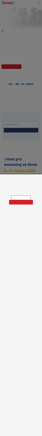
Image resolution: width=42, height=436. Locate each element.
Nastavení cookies (21, 197)
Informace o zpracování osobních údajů (21, 192)
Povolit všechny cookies (21, 202)
